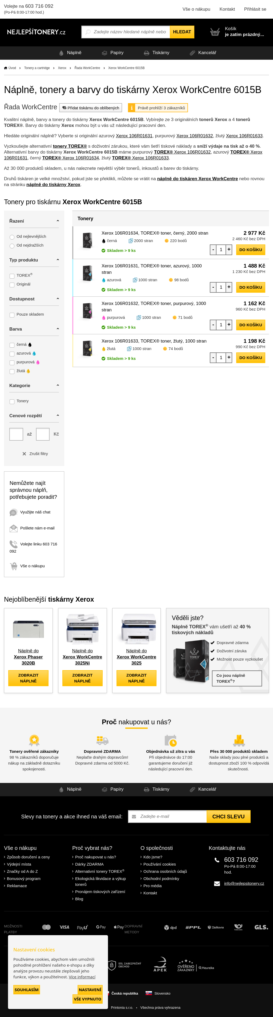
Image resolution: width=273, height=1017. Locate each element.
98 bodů (181, 280)
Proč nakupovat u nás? (95, 857)
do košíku (250, 249)
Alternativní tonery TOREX (101, 871)
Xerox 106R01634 (70, 157)
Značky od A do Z (22, 871)
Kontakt (227, 9)
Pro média (152, 885)
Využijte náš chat (30, 512)
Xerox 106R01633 (244, 135)
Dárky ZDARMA (89, 864)
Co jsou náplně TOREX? (230, 678)
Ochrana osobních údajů (165, 871)
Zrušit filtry (34, 453)
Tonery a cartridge (37, 68)
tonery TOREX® (70, 146)
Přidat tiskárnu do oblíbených (90, 108)
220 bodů (178, 240)
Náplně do (28, 657)
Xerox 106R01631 (134, 135)
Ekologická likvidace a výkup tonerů (100, 881)
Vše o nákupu (196, 9)
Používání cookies (159, 864)
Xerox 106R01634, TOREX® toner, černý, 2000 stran (155, 233)
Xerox (62, 68)
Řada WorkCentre (87, 68)
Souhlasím (27, 989)
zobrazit (28, 678)
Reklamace (17, 885)
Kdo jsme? (152, 857)
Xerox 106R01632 (194, 135)
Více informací (82, 976)
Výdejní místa (19, 864)
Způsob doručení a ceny (28, 857)
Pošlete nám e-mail (32, 528)
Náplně (69, 53)
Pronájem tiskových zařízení (100, 891)
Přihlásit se (255, 9)
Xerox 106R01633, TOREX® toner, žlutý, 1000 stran (154, 341)
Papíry (111, 53)
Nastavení (90, 989)
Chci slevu (228, 816)
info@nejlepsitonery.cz (244, 883)
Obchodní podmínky (161, 878)
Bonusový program (24, 878)
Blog (79, 899)
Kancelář (202, 53)
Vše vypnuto (87, 999)
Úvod (12, 68)
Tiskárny (155, 53)
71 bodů (185, 317)
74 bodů (175, 348)
